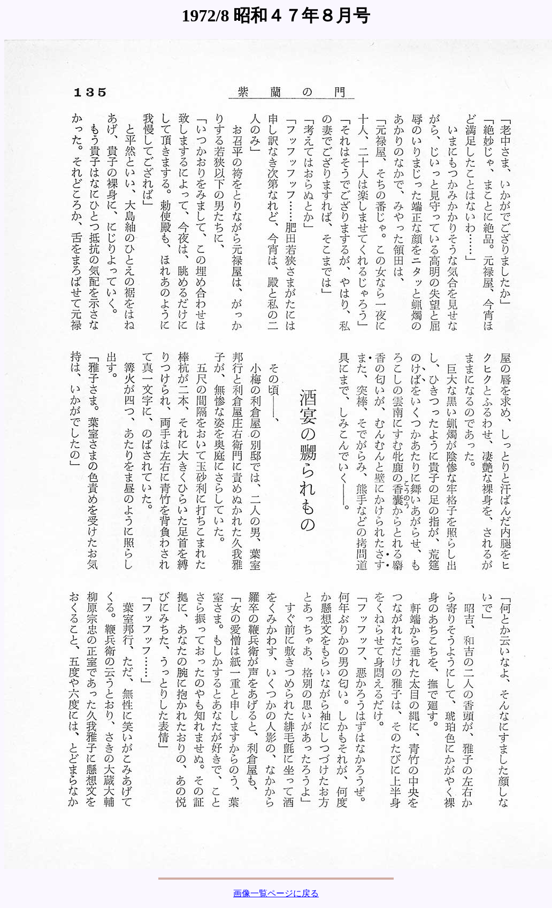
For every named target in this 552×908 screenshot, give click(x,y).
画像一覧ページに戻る (276, 893)
